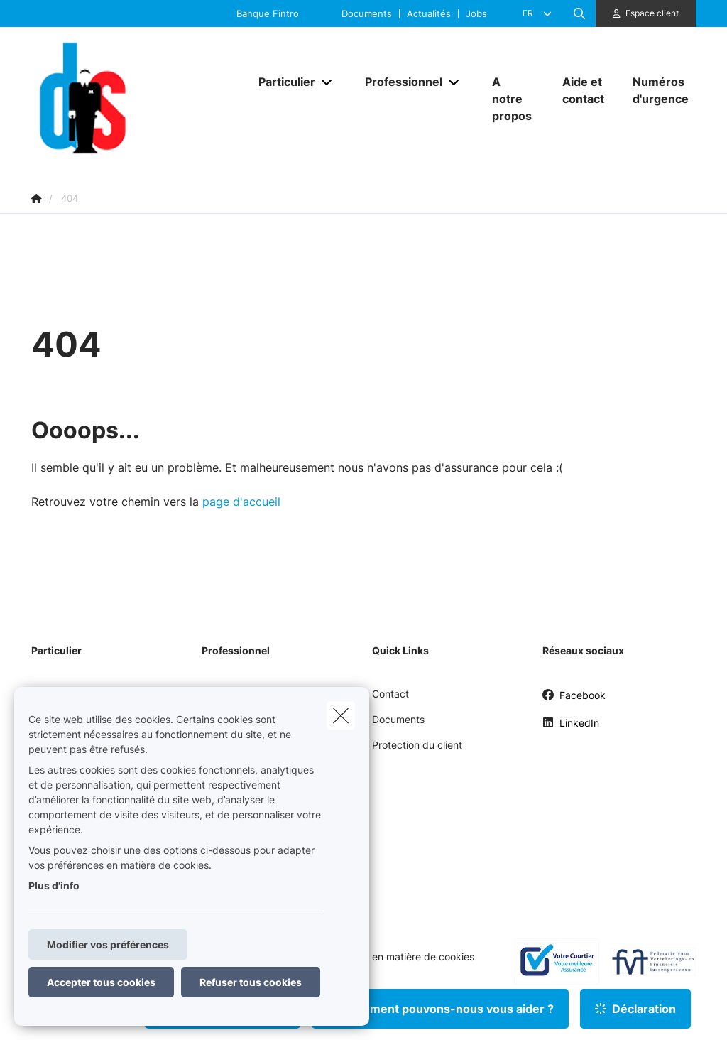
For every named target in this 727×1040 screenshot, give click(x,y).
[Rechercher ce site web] (579, 13)
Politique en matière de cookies (401, 957)
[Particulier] (281, 82)
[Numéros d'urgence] (657, 90)
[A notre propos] (513, 99)
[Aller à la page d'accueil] (137, 98)
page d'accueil (241, 501)
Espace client (652, 13)
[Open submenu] (328, 82)
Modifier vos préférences (108, 944)
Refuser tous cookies (250, 982)
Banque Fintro (267, 13)
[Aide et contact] (583, 90)
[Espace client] (646, 13)
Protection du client (417, 745)
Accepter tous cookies (101, 982)
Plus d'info (54, 885)
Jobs (476, 13)
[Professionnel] (398, 82)
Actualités (429, 13)
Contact (390, 694)
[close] (341, 715)
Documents (366, 13)
